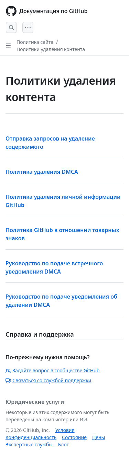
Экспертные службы (29, 444)
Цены (98, 437)
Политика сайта (35, 42)
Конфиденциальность (31, 437)
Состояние (74, 437)
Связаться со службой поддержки (48, 380)
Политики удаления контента (51, 49)
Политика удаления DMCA (42, 172)
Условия (65, 430)
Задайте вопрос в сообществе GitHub (52, 370)
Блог (63, 444)
